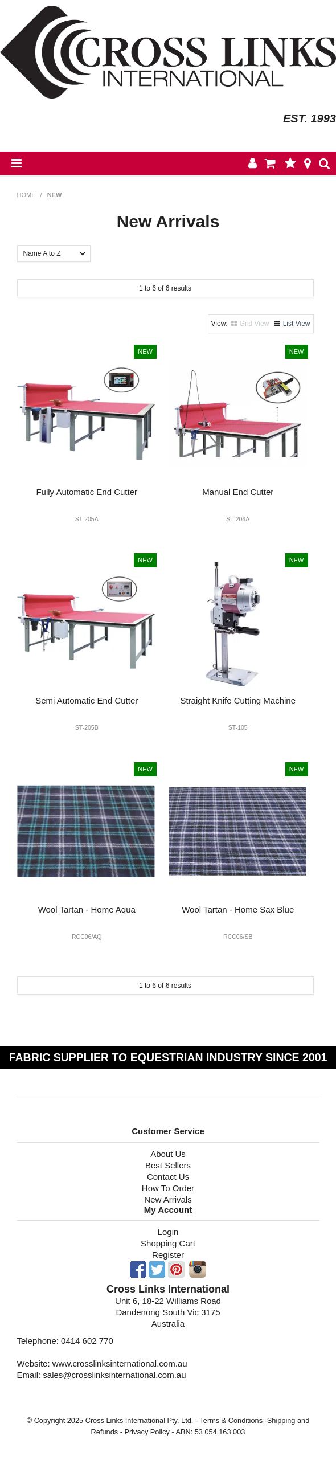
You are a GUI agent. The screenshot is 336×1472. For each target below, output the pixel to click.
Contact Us (168, 1176)
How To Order (168, 1188)
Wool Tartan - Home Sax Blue (238, 909)
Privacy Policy (146, 1432)
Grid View (254, 324)
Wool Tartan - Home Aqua (87, 909)
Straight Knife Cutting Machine (238, 700)
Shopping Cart (168, 1243)
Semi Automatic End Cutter (86, 700)
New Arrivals (167, 1199)
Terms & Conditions (231, 1420)
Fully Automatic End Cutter (86, 492)
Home (26, 194)
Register (168, 1255)
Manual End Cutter (237, 492)
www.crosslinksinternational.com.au (119, 1363)
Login (168, 1232)
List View (296, 324)
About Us (168, 1154)
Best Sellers (168, 1165)
